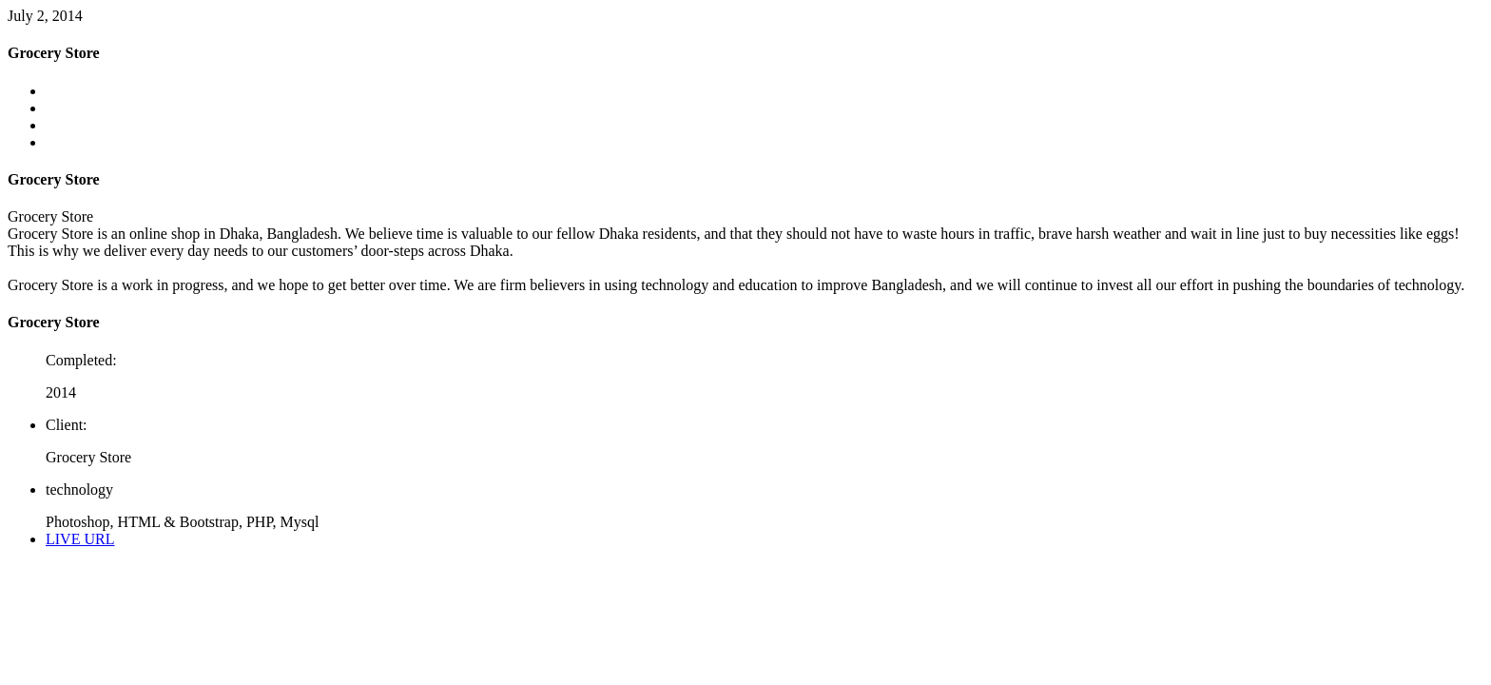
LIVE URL (80, 539)
